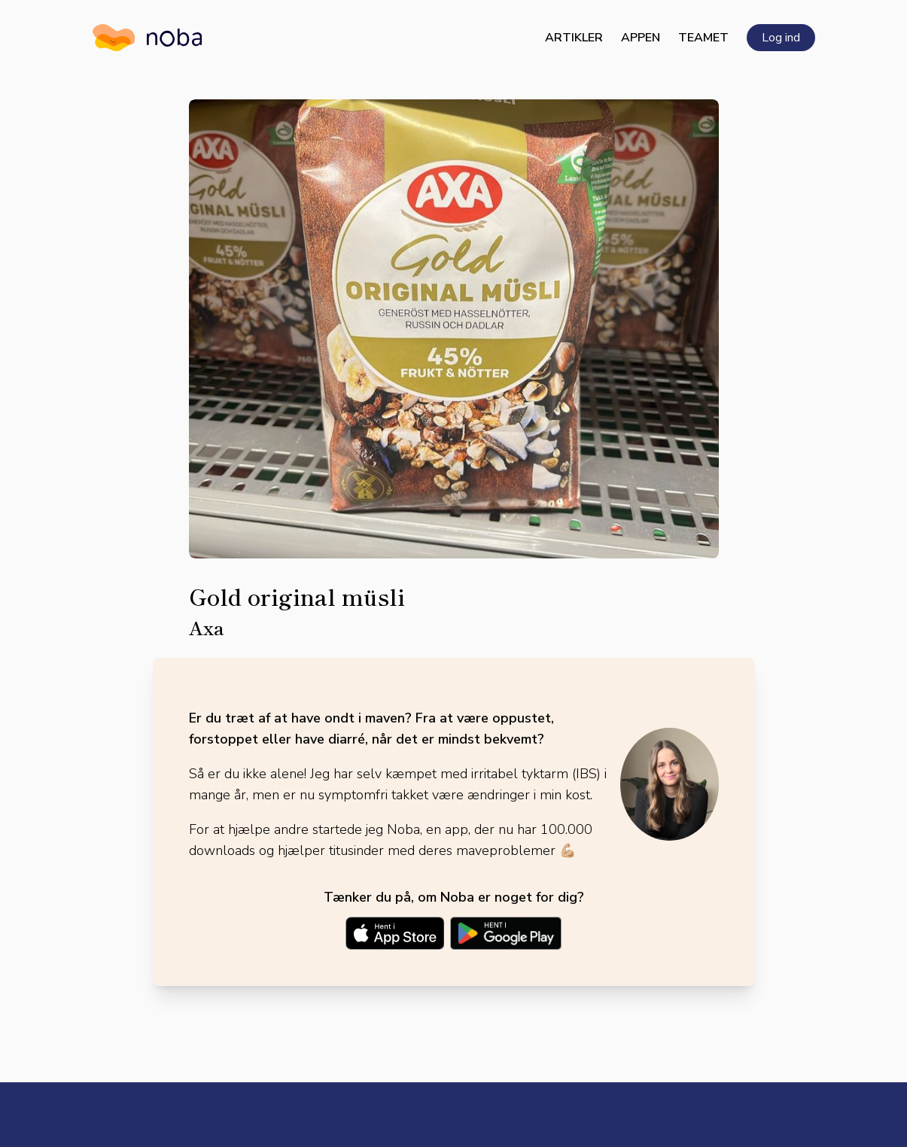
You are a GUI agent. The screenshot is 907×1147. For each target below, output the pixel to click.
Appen (640, 37)
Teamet (703, 37)
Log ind (781, 37)
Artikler (574, 37)
